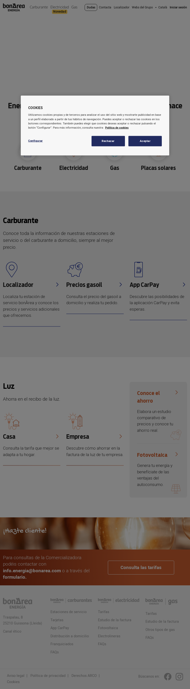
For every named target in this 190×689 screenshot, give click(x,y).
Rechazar (108, 141)
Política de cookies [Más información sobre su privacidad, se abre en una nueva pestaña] (117, 127)
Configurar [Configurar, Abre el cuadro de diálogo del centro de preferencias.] (35, 140)
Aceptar (145, 141)
